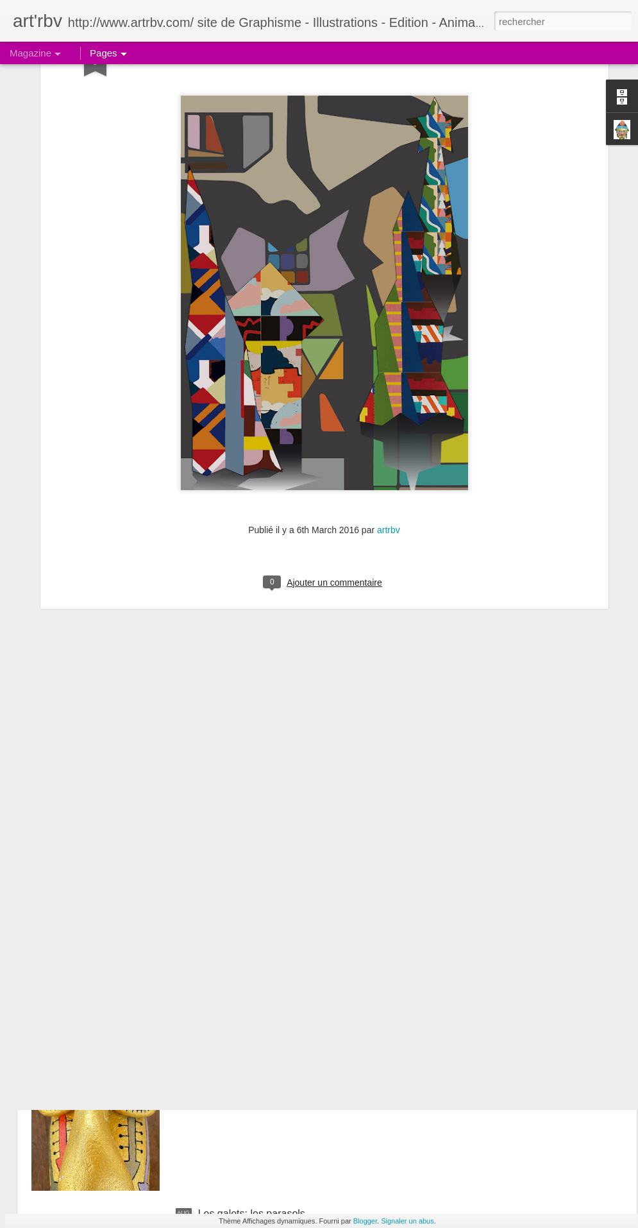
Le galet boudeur (236, 1067)
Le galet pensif (231, 922)
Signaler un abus (407, 1221)
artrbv (388, 396)
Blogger (365, 1221)
